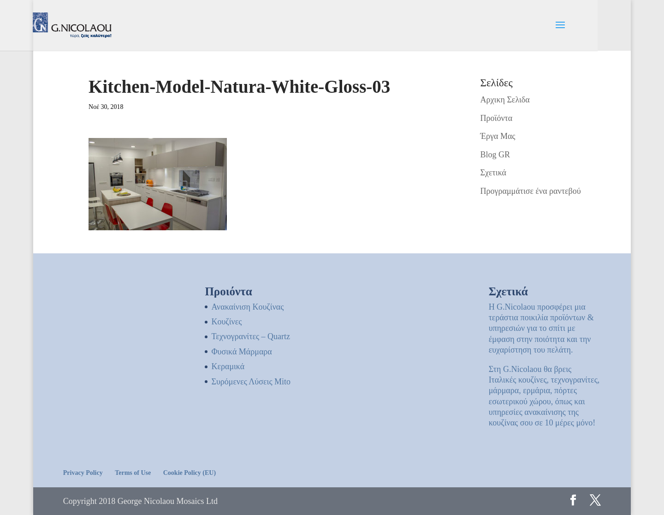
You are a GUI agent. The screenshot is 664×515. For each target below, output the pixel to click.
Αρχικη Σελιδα (505, 99)
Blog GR (495, 154)
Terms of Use (133, 472)
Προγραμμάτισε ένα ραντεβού (530, 191)
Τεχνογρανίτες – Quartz (250, 336)
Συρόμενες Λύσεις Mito (250, 381)
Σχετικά (493, 172)
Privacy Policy (83, 472)
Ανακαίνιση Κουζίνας (247, 306)
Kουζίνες (226, 321)
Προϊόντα (496, 118)
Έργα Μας (498, 136)
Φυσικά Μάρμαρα (241, 351)
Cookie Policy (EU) (189, 472)
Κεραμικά (227, 366)
